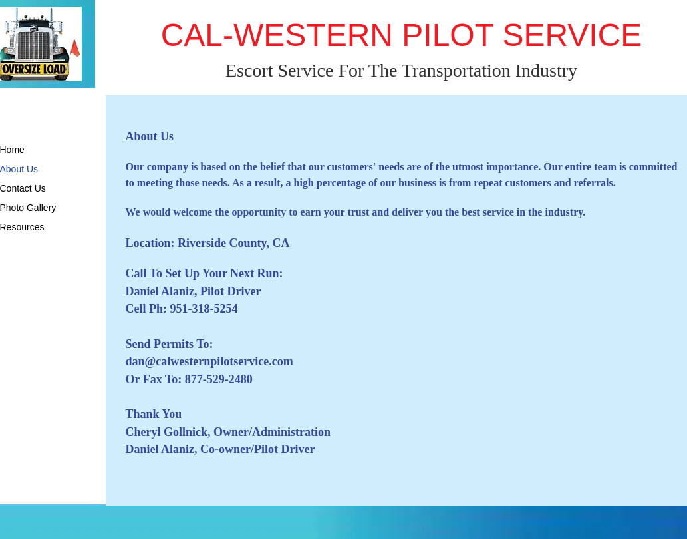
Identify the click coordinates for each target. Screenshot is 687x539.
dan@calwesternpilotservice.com (209, 361)
